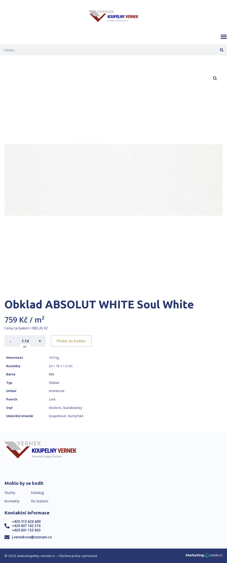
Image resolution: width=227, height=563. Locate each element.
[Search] (221, 49)
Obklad (54, 383)
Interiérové (57, 391)
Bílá (51, 374)
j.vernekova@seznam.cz (32, 537)
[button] (223, 36)
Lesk (52, 399)
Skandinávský (72, 408)
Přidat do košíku (71, 341)
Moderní (55, 408)
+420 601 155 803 (26, 530)
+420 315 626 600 (26, 521)
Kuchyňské (75, 416)
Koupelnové (57, 416)
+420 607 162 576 (26, 526)
